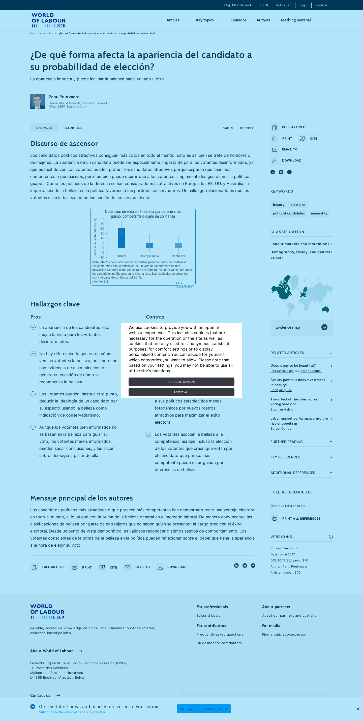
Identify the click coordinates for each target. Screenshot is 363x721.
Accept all (181, 392)
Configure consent (181, 381)
